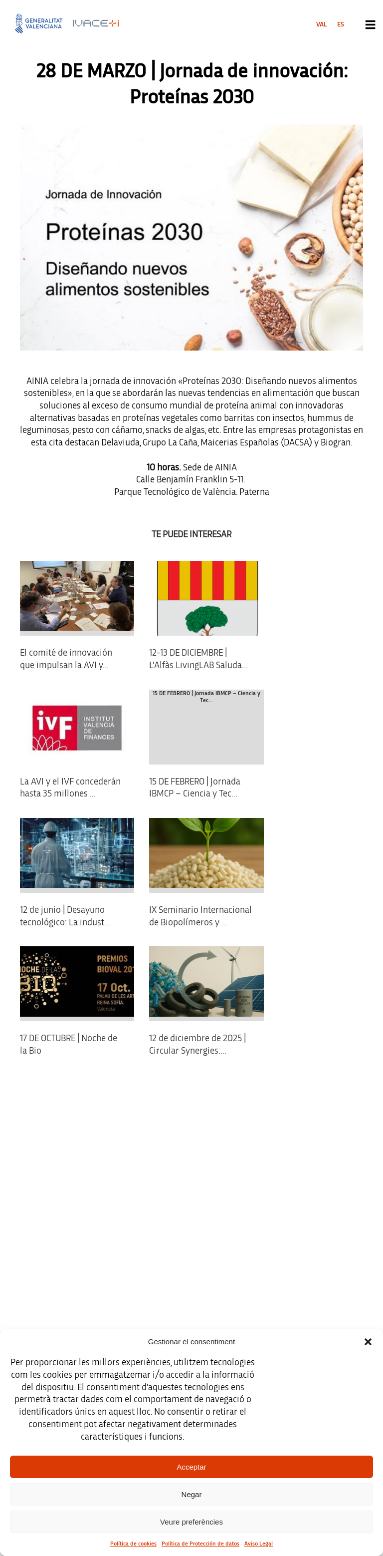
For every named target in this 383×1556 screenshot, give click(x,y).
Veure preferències (191, 1522)
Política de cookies (133, 1544)
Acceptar (191, 1467)
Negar (192, 1494)
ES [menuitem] (340, 24)
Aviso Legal (258, 1544)
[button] (368, 1342)
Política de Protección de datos (200, 1544)
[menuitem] (321, 24)
